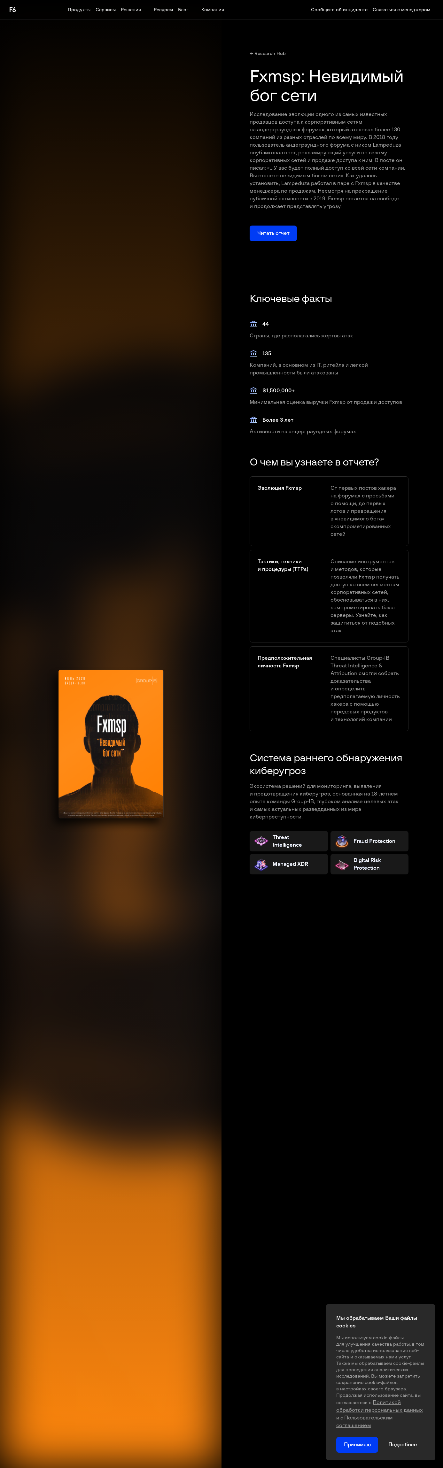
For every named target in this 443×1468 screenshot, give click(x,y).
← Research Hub (268, 53)
